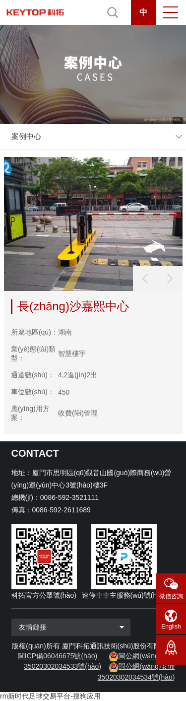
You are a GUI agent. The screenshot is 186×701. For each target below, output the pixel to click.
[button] (170, 278)
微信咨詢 (171, 596)
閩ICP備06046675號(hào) (57, 656)
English (171, 626)
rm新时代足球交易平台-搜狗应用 (50, 696)
